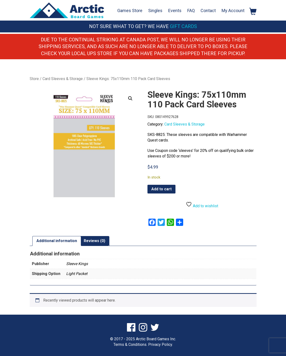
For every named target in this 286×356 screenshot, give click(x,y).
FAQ (191, 10)
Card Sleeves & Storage (62, 78)
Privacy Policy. (160, 344)
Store (34, 78)
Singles (155, 10)
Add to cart (161, 189)
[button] (130, 98)
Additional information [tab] (56, 240)
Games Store (129, 10)
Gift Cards (183, 26)
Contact (208, 10)
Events (174, 10)
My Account (233, 10)
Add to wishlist (202, 204)
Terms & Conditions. (130, 344)
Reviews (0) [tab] (94, 240)
